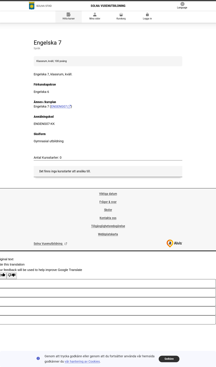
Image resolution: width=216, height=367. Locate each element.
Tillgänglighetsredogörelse (108, 226)
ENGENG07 (61, 106)
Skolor (108, 210)
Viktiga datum (108, 194)
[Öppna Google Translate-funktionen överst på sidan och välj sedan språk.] (182, 6)
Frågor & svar (108, 202)
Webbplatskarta (108, 234)
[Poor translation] (12, 276)
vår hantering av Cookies (82, 361)
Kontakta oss (108, 218)
